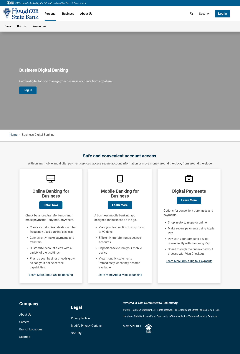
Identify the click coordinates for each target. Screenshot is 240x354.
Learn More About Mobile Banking (120, 275)
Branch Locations (30, 329)
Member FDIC (132, 326)
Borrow (22, 26)
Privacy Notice (80, 318)
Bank (7, 26)
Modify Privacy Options (86, 325)
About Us (86, 13)
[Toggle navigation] (211, 24)
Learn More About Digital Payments (189, 261)
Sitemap (24, 337)
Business (68, 13)
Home (13, 134)
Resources (39, 26)
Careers (24, 322)
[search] (191, 14)
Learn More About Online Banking (51, 275)
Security (204, 13)
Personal (50, 13)
